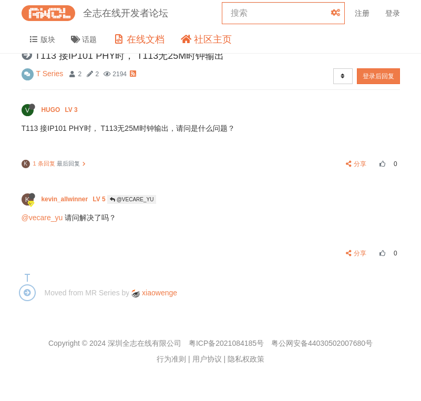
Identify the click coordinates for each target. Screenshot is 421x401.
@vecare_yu (42, 217)
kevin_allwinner (74, 199)
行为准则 (171, 359)
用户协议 (207, 359)
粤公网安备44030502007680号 (322, 343)
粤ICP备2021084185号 (226, 343)
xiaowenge (154, 293)
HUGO (61, 110)
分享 (356, 164)
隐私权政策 (246, 359)
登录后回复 (378, 76)
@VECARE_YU (132, 199)
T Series (50, 73)
